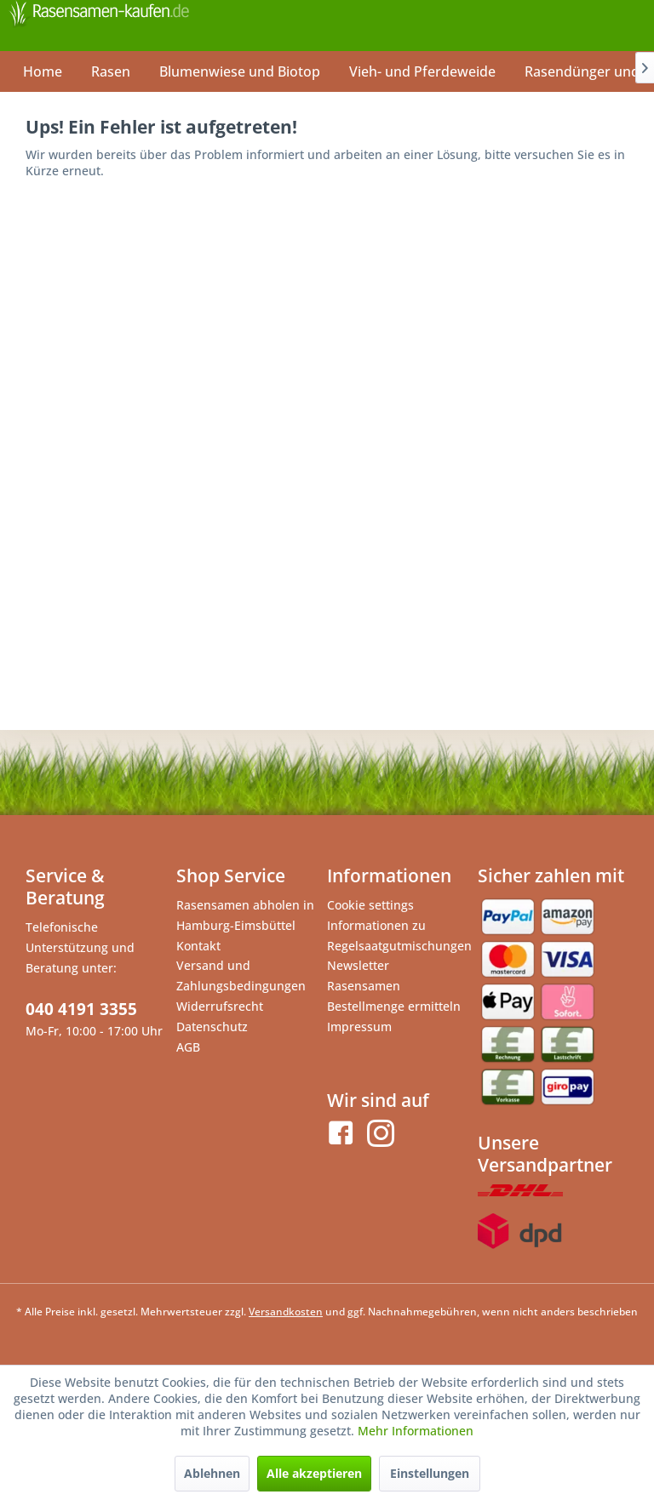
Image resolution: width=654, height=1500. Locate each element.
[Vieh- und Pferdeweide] (422, 71)
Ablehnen (212, 1473)
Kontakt (198, 946)
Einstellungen (429, 1473)
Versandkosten (286, 1311)
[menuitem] (43, 71)
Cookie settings (370, 905)
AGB (188, 1047)
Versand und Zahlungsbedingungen (241, 975)
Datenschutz (212, 1026)
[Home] (43, 71)
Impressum (359, 1026)
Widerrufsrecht (219, 1006)
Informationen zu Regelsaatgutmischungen (398, 935)
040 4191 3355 (81, 1009)
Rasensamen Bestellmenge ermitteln (394, 996)
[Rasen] (111, 71)
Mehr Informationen (415, 1431)
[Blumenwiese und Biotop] (240, 71)
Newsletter (358, 965)
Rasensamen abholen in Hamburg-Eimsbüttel (245, 915)
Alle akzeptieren (314, 1473)
